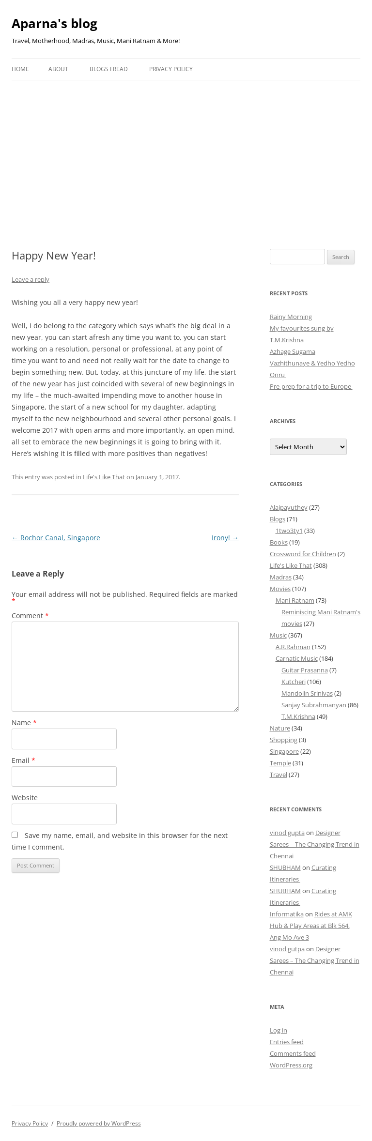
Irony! (225, 537)
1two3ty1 (289, 530)
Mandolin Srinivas (307, 693)
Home (20, 69)
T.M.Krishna (298, 716)
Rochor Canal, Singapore (56, 537)
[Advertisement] (186, 153)
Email (23, 760)
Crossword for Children (303, 553)
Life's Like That (104, 476)
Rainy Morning (291, 316)
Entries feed (287, 1041)
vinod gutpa (287, 948)
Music (278, 635)
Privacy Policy (171, 69)
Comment (30, 615)
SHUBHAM (285, 867)
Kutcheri (293, 681)
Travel (278, 774)
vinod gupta (287, 832)
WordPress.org (291, 1065)
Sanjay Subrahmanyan (313, 704)
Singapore (284, 751)
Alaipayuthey (289, 507)
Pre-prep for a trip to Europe (311, 386)
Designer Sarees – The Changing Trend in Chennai (314, 844)
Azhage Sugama (292, 351)
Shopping (283, 739)
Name (24, 722)
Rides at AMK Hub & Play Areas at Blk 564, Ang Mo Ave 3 (311, 926)
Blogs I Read (109, 69)
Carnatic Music (297, 658)
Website (25, 797)
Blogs (277, 519)
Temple (280, 763)
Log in (278, 1030)
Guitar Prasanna (304, 670)
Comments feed (293, 1053)
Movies (280, 588)
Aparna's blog (54, 23)
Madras (281, 577)
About (58, 69)
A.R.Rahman (293, 646)
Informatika (287, 914)
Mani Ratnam (295, 600)
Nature (280, 728)
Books (279, 542)
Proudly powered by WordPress (99, 1123)
